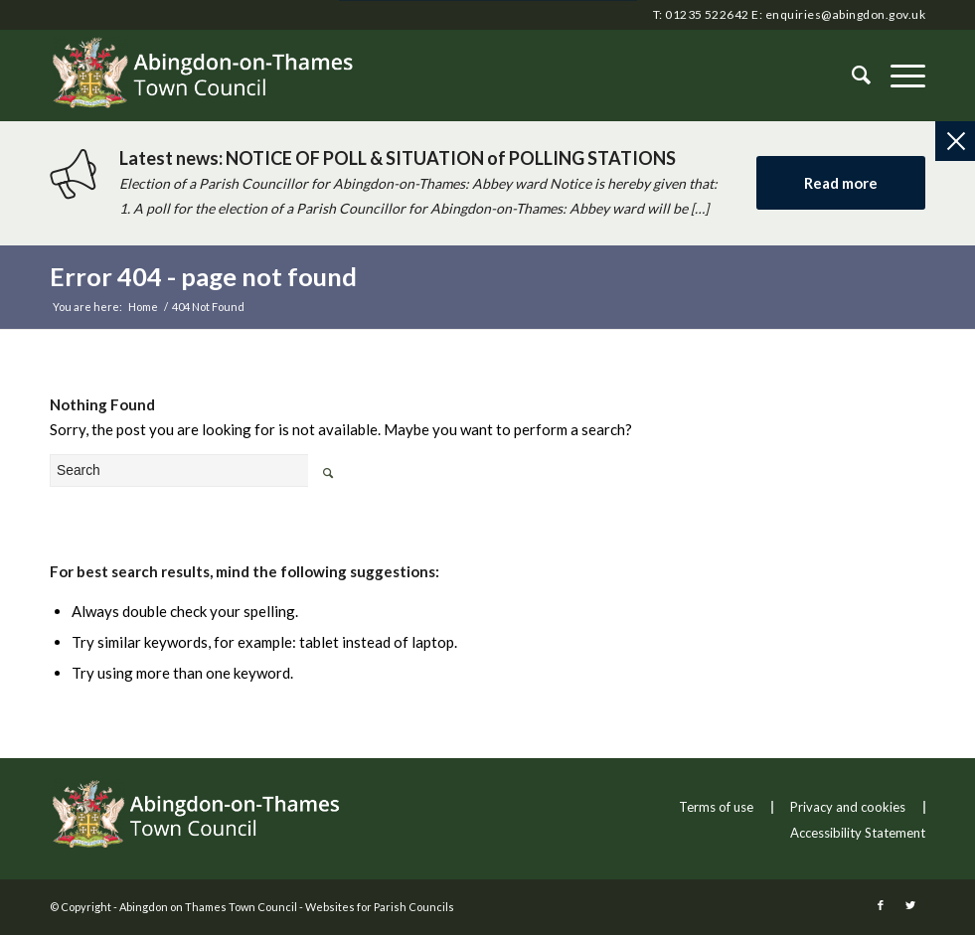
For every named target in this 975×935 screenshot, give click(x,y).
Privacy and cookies (847, 807)
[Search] (851, 75)
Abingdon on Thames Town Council (208, 906)
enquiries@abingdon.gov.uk (845, 14)
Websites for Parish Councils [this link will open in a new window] (379, 906)
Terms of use (716, 807)
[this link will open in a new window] (880, 905)
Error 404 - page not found (203, 276)
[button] (898, 75)
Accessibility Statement (857, 833)
